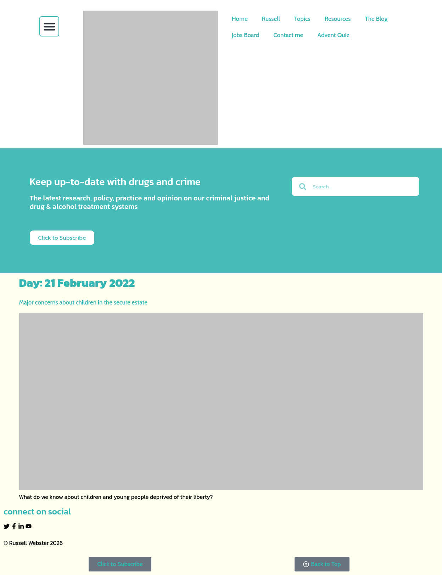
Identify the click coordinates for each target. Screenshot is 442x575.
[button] (49, 26)
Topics (302, 18)
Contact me (288, 35)
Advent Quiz (333, 35)
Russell (271, 18)
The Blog (376, 18)
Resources (338, 18)
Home (240, 18)
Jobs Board (245, 35)
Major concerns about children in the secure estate (83, 302)
